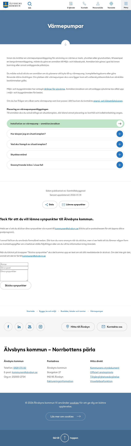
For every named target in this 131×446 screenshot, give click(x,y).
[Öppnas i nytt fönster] (40, 326)
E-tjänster (71, 8)
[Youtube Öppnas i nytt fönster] (29, 326)
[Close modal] (1, 226)
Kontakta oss (112, 326)
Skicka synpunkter (15, 285)
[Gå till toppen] (65, 438)
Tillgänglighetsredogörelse (104, 376)
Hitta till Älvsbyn (78, 326)
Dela (51, 204)
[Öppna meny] (126, 5)
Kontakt (84, 8)
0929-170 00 (19, 367)
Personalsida (98, 8)
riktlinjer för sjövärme (54, 89)
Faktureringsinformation (60, 381)
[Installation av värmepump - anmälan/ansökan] (65, 123)
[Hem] (12, 5)
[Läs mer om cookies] (66, 416)
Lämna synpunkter (75, 204)
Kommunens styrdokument (104, 367)
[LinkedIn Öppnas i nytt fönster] (19, 326)
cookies (74, 402)
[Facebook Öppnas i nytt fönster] (8, 326)
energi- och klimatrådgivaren (108, 100)
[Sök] (30, 5)
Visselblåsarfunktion (101, 381)
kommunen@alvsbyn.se (66, 228)
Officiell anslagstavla (101, 372)
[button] (111, 5)
